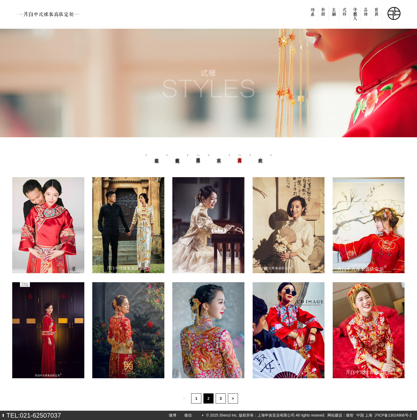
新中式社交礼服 (177, 155)
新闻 (323, 16)
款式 (344, 16)
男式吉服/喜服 (198, 155)
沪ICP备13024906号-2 (393, 415)
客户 (334, 16)
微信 (188, 415)
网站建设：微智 (340, 415)
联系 (312, 16)
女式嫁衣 (219, 155)
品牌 (366, 16)
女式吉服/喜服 (239, 155)
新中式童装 (157, 155)
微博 (172, 415)
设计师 (355, 16)
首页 (376, 16)
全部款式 (260, 155)
